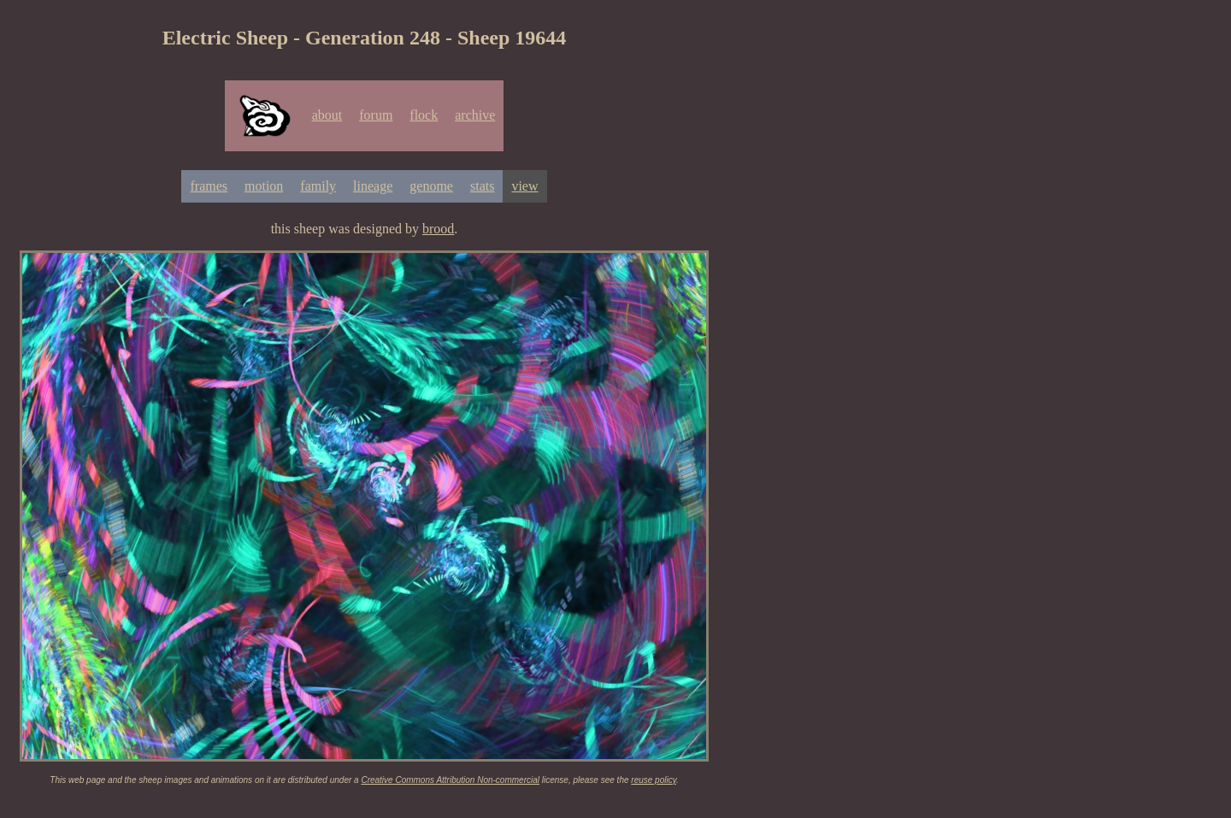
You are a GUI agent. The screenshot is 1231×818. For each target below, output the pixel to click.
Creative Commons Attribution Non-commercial (450, 780)
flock (423, 115)
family (318, 186)
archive (475, 115)
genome (431, 186)
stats (482, 186)
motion (263, 186)
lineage (372, 186)
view (524, 186)
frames (208, 186)
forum (375, 115)
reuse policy (653, 780)
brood (438, 228)
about (327, 115)
